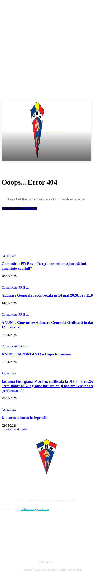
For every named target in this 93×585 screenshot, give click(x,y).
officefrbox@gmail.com (35, 509)
